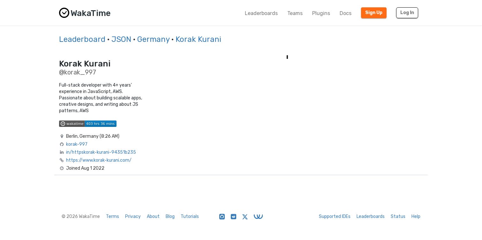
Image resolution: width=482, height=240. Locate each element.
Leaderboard (82, 39)
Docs (345, 13)
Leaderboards (261, 13)
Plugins (321, 13)
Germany (153, 39)
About (153, 216)
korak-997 (76, 144)
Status (398, 216)
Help (415, 216)
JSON (121, 39)
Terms (112, 216)
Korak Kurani (198, 39)
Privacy (133, 216)
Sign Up (373, 12)
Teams (295, 13)
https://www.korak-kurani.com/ (99, 160)
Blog (170, 216)
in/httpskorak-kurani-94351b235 (101, 152)
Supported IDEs (334, 216)
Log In (407, 12)
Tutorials (190, 216)
